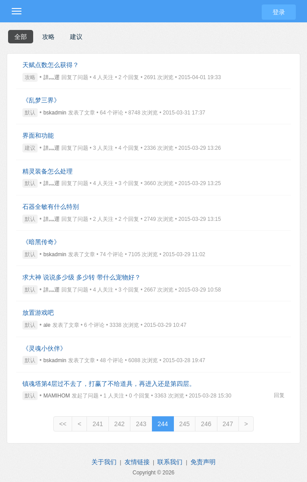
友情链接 (137, 461)
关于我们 (104, 461)
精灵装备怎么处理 (47, 171)
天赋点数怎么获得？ (50, 64)
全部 (20, 36)
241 (97, 423)
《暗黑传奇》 (41, 241)
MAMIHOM (56, 396)
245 (184, 423)
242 (119, 423)
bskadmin (54, 113)
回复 (279, 395)
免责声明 (203, 461)
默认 (30, 113)
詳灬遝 (51, 77)
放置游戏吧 (38, 312)
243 (141, 423)
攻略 (48, 36)
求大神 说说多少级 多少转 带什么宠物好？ (81, 277)
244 (163, 423)
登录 (278, 12)
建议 (76, 36)
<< (62, 423)
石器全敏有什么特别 (50, 206)
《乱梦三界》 (41, 100)
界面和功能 (38, 135)
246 (206, 423)
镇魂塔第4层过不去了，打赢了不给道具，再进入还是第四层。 (108, 383)
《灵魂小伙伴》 (44, 348)
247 (228, 423)
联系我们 (169, 461)
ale (47, 325)
